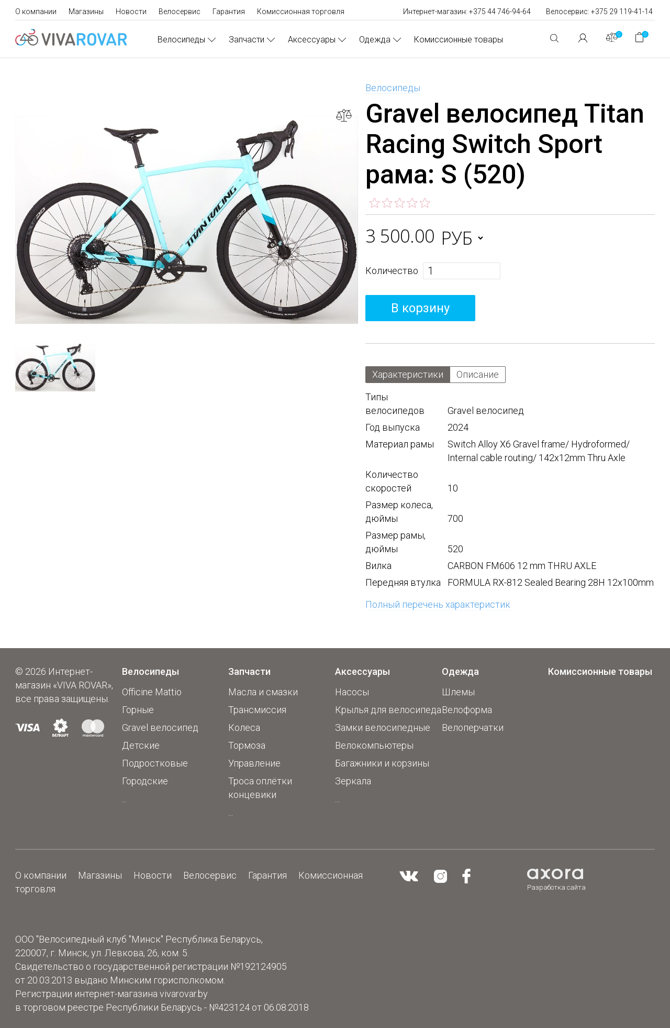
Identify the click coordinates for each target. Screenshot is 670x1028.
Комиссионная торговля (300, 11)
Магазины (86, 11)
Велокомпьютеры (374, 745)
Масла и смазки (263, 691)
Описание (477, 374)
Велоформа (467, 709)
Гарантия (229, 11)
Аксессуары (312, 40)
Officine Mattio (152, 691)
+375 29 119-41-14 (622, 11)
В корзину (420, 308)
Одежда (374, 40)
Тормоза (246, 745)
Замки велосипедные (382, 727)
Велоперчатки (473, 727)
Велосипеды (181, 40)
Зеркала (353, 780)
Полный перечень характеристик (437, 604)
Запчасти (246, 40)
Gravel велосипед (160, 727)
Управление (254, 763)
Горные (138, 709)
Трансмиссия (257, 709)
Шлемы (458, 691)
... (124, 798)
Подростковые (155, 763)
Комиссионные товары (458, 40)
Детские (141, 745)
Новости (131, 11)
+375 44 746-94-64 (500, 11)
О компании (36, 11)
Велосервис (179, 11)
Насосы (352, 691)
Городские (145, 780)
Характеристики (407, 374)
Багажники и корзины (382, 763)
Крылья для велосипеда (388, 709)
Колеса (244, 727)
